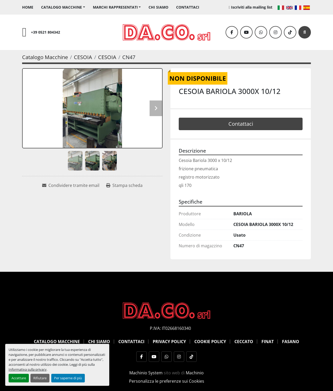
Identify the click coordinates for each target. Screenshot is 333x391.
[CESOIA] (83, 57)
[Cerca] (304, 32)
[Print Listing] (124, 185)
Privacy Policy (169, 341)
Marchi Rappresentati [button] (115, 7)
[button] (63, 7)
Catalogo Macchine (61, 7)
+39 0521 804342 (45, 32)
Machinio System (146, 373)
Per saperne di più (68, 378)
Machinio (195, 373)
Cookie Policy (210, 341)
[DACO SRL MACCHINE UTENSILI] (166, 310)
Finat (267, 341)
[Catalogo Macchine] (45, 57)
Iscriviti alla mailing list (251, 7)
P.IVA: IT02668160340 (170, 328)
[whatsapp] (261, 32)
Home (27, 7)
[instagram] (275, 32)
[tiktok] (290, 32)
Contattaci (187, 7)
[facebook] (232, 32)
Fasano (290, 341)
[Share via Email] (71, 185)
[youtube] (246, 32)
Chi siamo (158, 7)
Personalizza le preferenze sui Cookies (166, 381)
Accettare (18, 378)
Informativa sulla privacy (28, 369)
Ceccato (243, 341)
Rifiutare (40, 378)
